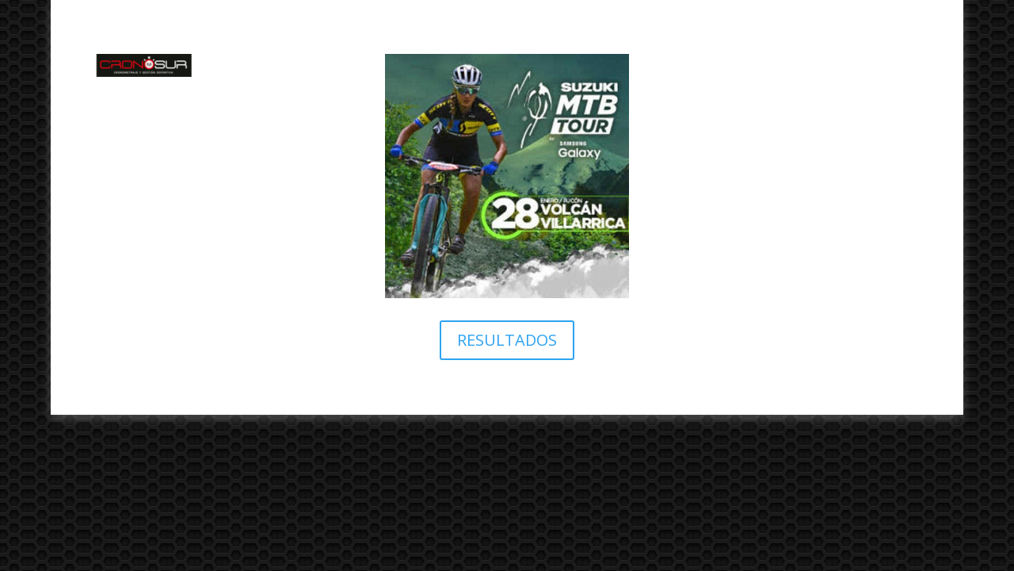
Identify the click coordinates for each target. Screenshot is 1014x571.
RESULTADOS (507, 340)
